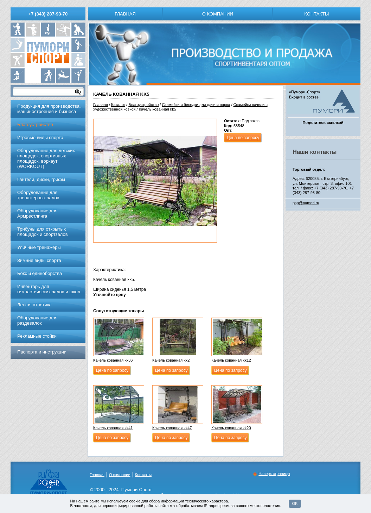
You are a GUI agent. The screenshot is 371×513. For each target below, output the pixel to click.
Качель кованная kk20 (231, 428)
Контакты (316, 14)
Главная (125, 14)
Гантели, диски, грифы (41, 179)
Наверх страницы (274, 473)
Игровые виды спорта (40, 137)
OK (295, 503)
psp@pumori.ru (306, 203)
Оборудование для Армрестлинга (37, 213)
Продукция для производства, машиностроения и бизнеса (49, 109)
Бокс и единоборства (39, 273)
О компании (217, 14)
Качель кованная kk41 (113, 428)
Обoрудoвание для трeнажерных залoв (38, 195)
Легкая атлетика (34, 304)
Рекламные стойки (37, 336)
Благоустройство (143, 104)
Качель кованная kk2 (171, 360)
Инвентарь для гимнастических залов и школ (48, 289)
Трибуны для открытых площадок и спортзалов (42, 231)
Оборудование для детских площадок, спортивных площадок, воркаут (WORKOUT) (46, 158)
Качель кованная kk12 (231, 360)
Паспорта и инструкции (41, 352)
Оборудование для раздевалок (37, 320)
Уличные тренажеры (39, 247)
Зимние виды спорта (39, 260)
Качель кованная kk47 (172, 428)
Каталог (118, 104)
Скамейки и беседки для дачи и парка (196, 104)
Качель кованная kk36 (113, 360)
